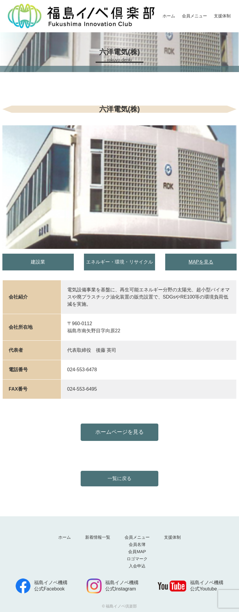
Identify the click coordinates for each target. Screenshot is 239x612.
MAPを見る (201, 261)
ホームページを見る (119, 432)
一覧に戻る (119, 478)
